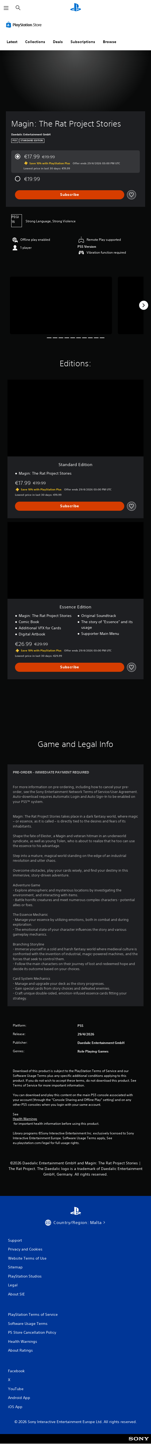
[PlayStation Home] (75, 8)
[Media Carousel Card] (61, 305)
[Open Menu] (6, 8)
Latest (12, 41)
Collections (35, 41)
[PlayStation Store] (24, 24)
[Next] (143, 305)
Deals (58, 41)
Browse (109, 41)
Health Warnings (25, 1119)
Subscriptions (83, 41)
